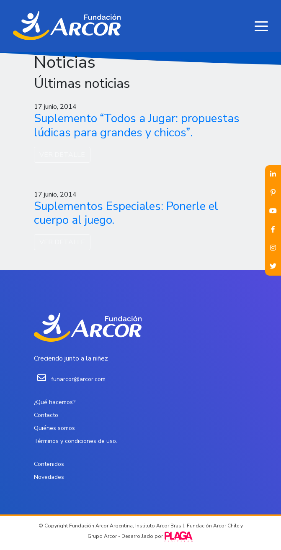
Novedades (49, 477)
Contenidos (49, 464)
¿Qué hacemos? (54, 402)
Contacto (46, 415)
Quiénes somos (54, 428)
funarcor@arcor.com (78, 379)
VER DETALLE (62, 154)
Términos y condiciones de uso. (75, 441)
